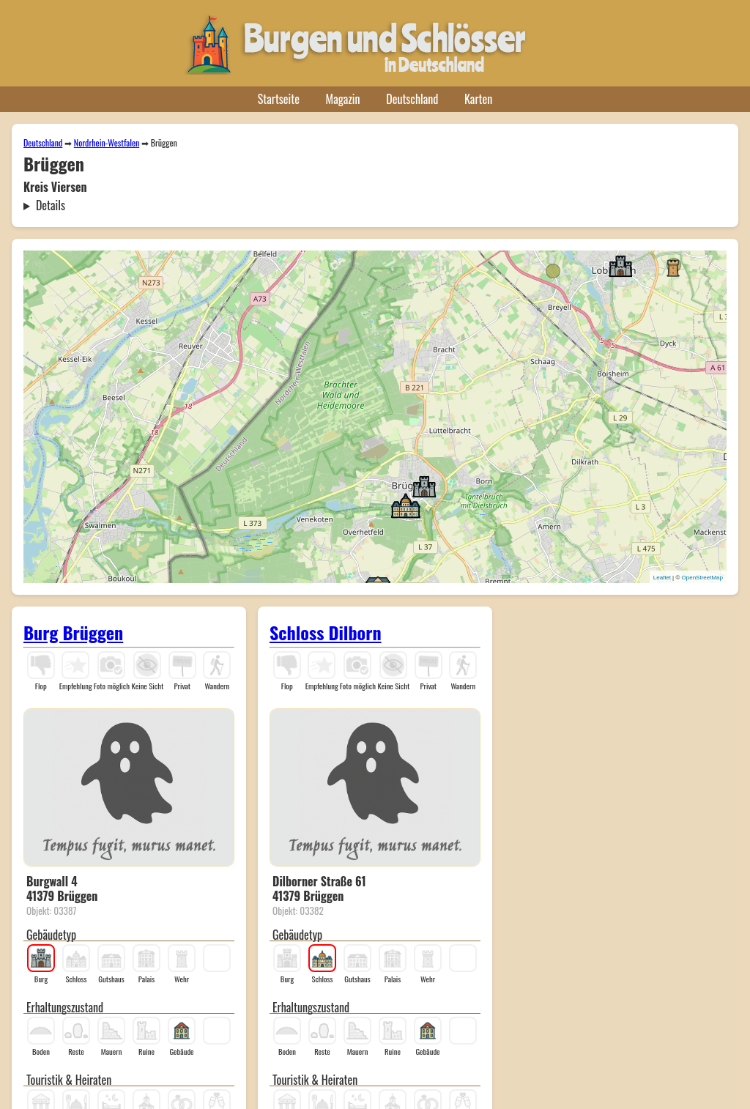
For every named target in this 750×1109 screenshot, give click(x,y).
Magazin (343, 99)
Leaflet (662, 577)
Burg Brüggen (73, 632)
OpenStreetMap (702, 577)
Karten (478, 99)
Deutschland (412, 99)
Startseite (279, 99)
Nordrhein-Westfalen (106, 142)
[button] (620, 265)
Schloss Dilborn (326, 632)
